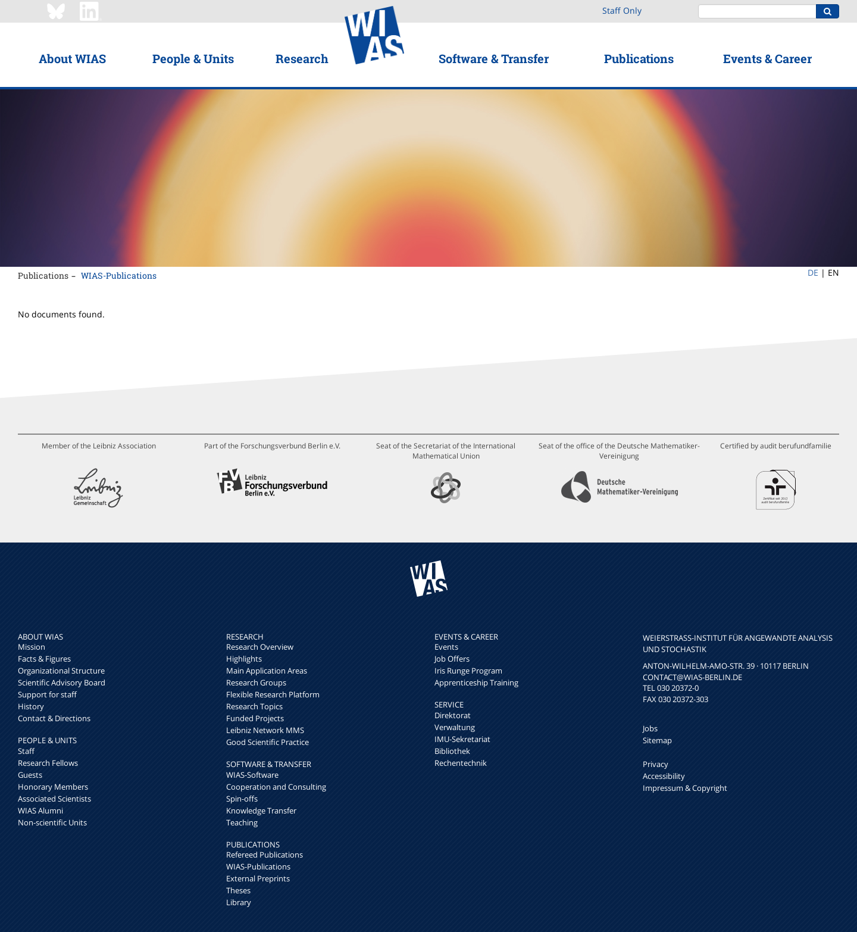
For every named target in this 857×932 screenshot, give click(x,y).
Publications (639, 58)
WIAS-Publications (119, 275)
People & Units (193, 58)
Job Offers (452, 658)
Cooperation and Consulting (276, 786)
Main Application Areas (266, 670)
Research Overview (259, 646)
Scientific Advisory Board (61, 682)
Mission (31, 646)
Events (446, 646)
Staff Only (622, 10)
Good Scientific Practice (267, 742)
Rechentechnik (460, 763)
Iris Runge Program (468, 670)
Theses (238, 890)
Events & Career (767, 58)
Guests (30, 774)
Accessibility (664, 776)
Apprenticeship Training (476, 682)
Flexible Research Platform (273, 694)
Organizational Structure (61, 670)
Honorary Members (53, 786)
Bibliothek (452, 751)
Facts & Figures (44, 658)
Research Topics (254, 706)
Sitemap (657, 740)
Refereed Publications (264, 854)
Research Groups (256, 682)
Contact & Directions (54, 718)
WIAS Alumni (40, 810)
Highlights (244, 658)
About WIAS (72, 58)
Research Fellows (48, 763)
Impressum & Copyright (685, 788)
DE (813, 272)
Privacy (655, 764)
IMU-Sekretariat (462, 739)
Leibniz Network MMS (265, 730)
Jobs (650, 728)
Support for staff (47, 694)
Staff (26, 751)
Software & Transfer (494, 58)
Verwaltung (454, 727)
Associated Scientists (54, 798)
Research (302, 58)
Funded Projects (255, 718)
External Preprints (258, 878)
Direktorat (452, 715)
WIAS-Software (252, 774)
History (31, 706)
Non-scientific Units (52, 822)
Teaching (242, 822)
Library (238, 902)
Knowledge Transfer (261, 810)
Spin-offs (242, 798)
